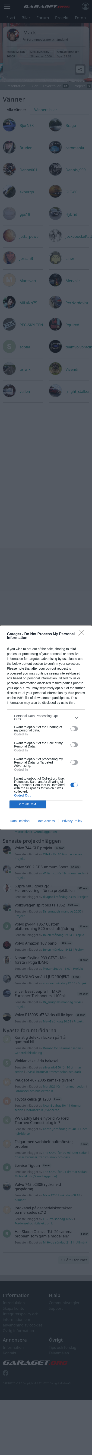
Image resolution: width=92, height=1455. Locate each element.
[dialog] (46, 727)
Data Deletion (20, 821)
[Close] (83, 634)
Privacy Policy (72, 821)
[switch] (74, 728)
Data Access (46, 821)
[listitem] (46, 717)
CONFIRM (27, 804)
